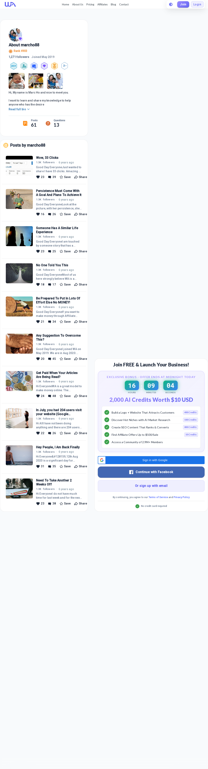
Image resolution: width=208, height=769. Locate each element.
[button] (151, 460)
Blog (113, 4)
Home (65, 4)
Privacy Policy (182, 497)
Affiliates (102, 4)
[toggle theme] (171, 4)
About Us (77, 4)
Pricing (90, 4)
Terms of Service (158, 497)
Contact (124, 4)
